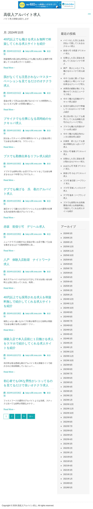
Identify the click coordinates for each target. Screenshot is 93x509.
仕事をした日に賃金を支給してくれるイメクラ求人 (74, 61)
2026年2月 (68, 238)
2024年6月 (68, 325)
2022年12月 (68, 404)
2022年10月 (68, 413)
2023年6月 (68, 378)
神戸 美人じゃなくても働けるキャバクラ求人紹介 (74, 71)
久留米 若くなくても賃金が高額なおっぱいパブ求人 (74, 144)
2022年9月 (68, 417)
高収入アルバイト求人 (22, 15)
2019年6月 (68, 483)
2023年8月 (68, 369)
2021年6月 (68, 457)
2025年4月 (68, 282)
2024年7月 (68, 321)
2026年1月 (68, 242)
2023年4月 (68, 387)
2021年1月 (68, 479)
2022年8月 (68, 422)
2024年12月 (68, 299)
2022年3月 (68, 444)
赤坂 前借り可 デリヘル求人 (24, 226)
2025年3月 (68, 286)
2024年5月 (68, 330)
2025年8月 (68, 264)
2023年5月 (68, 382)
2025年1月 (68, 295)
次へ (31, 416)
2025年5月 (68, 277)
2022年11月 (68, 409)
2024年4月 (68, 334)
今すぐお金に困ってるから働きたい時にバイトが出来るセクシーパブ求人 (74, 81)
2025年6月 (68, 273)
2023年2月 (68, 395)
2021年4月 (68, 466)
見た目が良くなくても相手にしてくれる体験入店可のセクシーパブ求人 (74, 119)
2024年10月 (68, 308)
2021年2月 (68, 474)
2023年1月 (68, 400)
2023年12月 (68, 352)
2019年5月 (68, 487)
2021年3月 (68, 470)
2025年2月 (68, 290)
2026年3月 (68, 233)
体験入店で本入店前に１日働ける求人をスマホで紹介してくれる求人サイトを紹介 (29, 343)
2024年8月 (68, 317)
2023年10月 (68, 360)
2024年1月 (68, 347)
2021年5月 (68, 461)
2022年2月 (68, 448)
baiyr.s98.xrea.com (34, 51)
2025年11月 (68, 251)
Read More (9, 68)
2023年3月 (68, 391)
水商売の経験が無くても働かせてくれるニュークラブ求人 (74, 91)
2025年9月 (68, 260)
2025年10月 (68, 255)
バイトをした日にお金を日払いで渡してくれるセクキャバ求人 (74, 43)
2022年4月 (68, 439)
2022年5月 (68, 435)
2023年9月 (68, 365)
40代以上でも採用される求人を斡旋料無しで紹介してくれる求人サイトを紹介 (27, 302)
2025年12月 (68, 246)
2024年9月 (68, 312)
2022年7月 (68, 426)
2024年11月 (68, 303)
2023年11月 (68, 356)
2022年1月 (68, 452)
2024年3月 (68, 339)
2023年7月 (68, 374)
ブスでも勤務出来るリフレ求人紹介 (27, 156)
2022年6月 (68, 431)
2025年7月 (68, 268)
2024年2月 (68, 343)
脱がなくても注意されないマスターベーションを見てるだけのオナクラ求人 (28, 81)
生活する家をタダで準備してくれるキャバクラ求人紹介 (74, 109)
